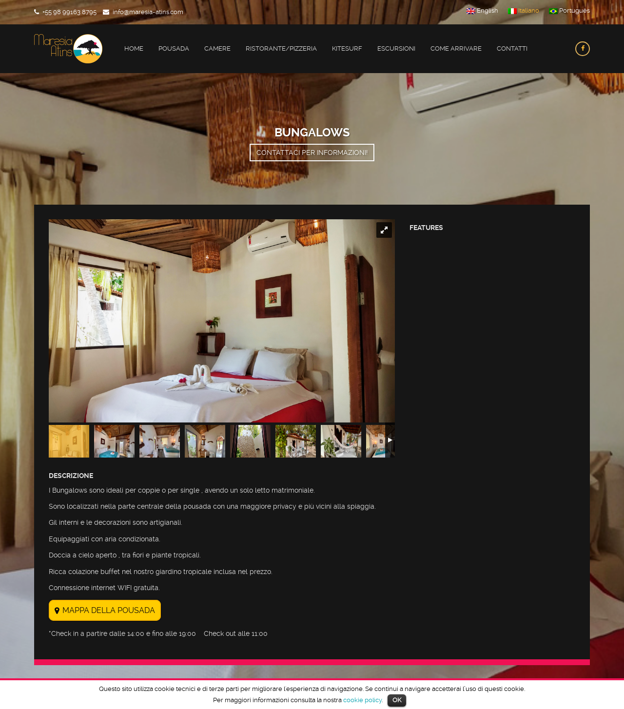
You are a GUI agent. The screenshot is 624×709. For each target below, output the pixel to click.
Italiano (523, 10)
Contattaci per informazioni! (312, 152)
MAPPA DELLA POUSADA (108, 610)
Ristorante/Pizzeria (281, 48)
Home (133, 48)
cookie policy (362, 700)
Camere (217, 48)
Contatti (512, 48)
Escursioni (396, 48)
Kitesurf (347, 48)
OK (396, 700)
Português (569, 10)
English (482, 10)
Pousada (173, 48)
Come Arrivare (456, 48)
